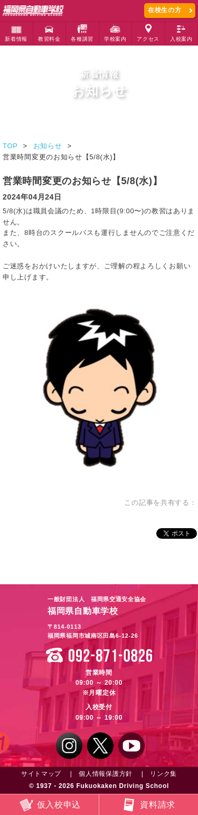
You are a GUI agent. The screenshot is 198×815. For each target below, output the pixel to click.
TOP (10, 146)
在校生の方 (165, 10)
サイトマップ (41, 773)
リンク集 (163, 773)
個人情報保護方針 (106, 773)
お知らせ (47, 146)
